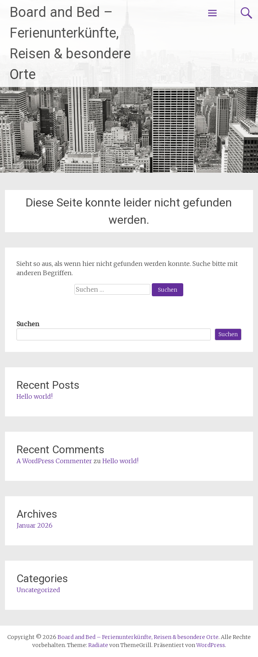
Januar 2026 (34, 525)
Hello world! (34, 396)
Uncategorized (38, 590)
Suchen (27, 324)
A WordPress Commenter (54, 461)
